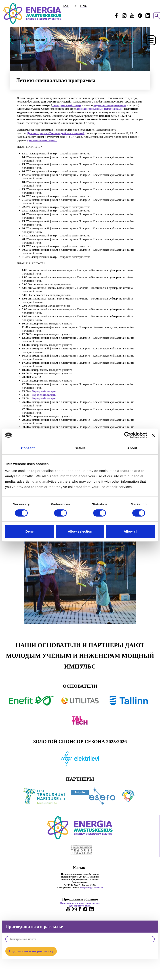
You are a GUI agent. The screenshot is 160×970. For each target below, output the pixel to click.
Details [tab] (80, 448)
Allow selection (80, 531)
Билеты (17, 40)
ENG (84, 6)
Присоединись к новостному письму (80, 903)
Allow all (130, 531)
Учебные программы (67, 40)
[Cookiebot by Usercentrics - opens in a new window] (127, 435)
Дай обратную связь (80, 905)
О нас (128, 40)
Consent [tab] (28, 448)
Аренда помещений (103, 40)
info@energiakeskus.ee (91, 887)
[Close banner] (153, 435)
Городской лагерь (44, 391)
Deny (29, 531)
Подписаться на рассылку (31, 951)
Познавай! (37, 40)
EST (66, 6)
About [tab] (132, 448)
